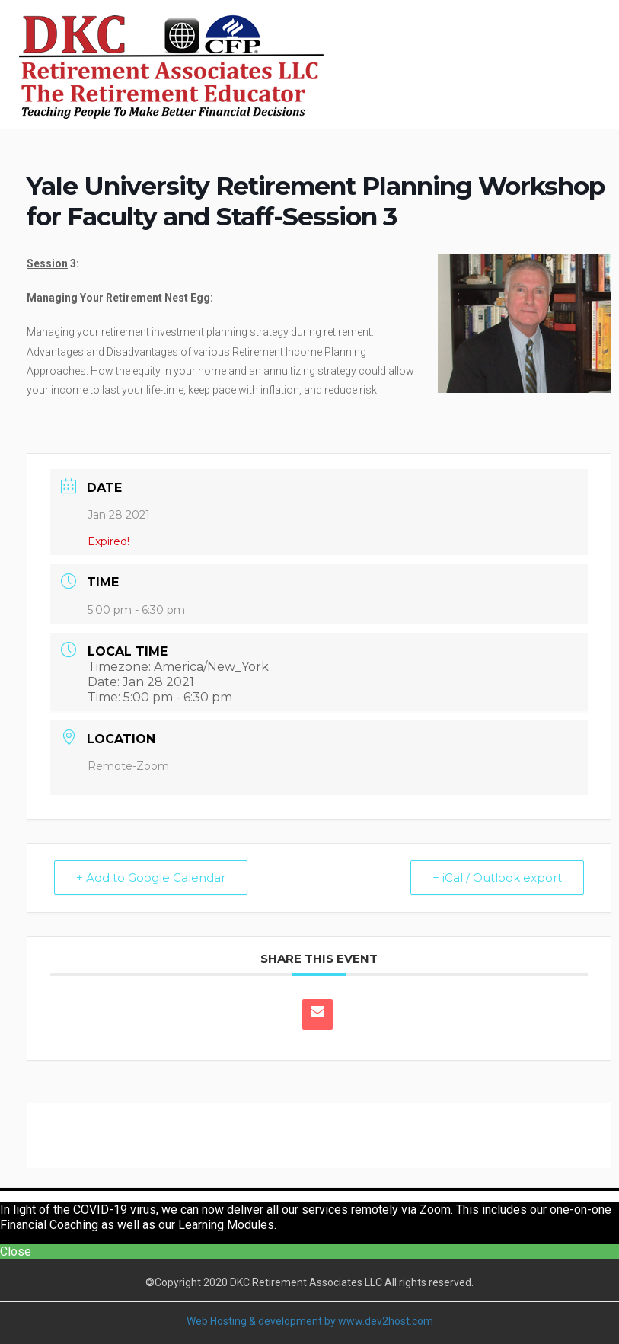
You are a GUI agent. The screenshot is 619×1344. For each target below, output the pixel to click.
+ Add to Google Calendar (150, 877)
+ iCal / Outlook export (497, 877)
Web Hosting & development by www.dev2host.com (310, 1321)
